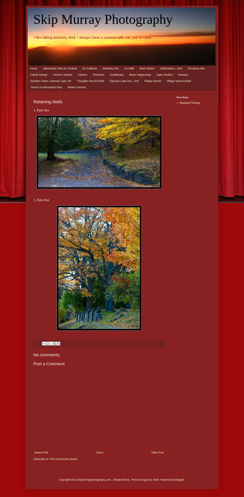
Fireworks (98, 74)
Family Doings (38, 74)
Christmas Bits (196, 68)
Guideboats (117, 74)
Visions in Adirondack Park (46, 87)
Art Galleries (89, 68)
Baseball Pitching (190, 102)
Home (33, 68)
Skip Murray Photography (103, 19)
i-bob (156, 479)
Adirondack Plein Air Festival (60, 68)
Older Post (157, 452)
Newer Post (41, 452)
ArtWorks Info (111, 68)
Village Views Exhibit (179, 81)
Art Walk (129, 68)
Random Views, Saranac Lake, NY (50, 81)
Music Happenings (140, 74)
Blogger (179, 479)
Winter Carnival (77, 87)
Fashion (82, 74)
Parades (183, 74)
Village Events (152, 81)
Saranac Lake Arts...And (124, 81)
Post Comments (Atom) (63, 458)
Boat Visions (147, 68)
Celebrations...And (171, 68)
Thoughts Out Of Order (90, 81)
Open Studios (165, 74)
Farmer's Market (62, 74)
